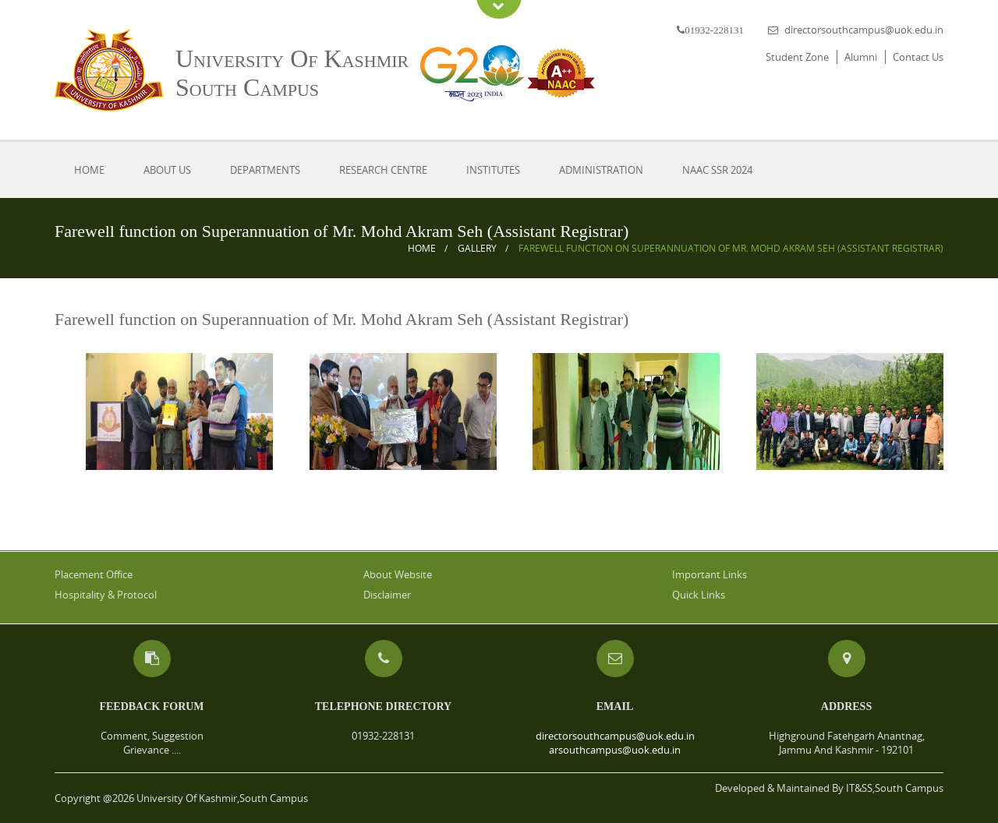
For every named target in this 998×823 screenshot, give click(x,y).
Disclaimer (387, 595)
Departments (265, 170)
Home (89, 170)
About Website (397, 574)
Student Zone (797, 57)
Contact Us (918, 57)
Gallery (477, 248)
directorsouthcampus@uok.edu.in (863, 30)
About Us (167, 170)
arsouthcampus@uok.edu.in (615, 750)
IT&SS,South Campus (894, 788)
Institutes (493, 170)
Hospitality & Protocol (106, 595)
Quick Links (698, 595)
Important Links (709, 574)
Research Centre (383, 170)
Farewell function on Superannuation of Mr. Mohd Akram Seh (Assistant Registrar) (730, 248)
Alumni (860, 57)
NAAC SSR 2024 (717, 170)
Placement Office (94, 574)
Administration (601, 170)
